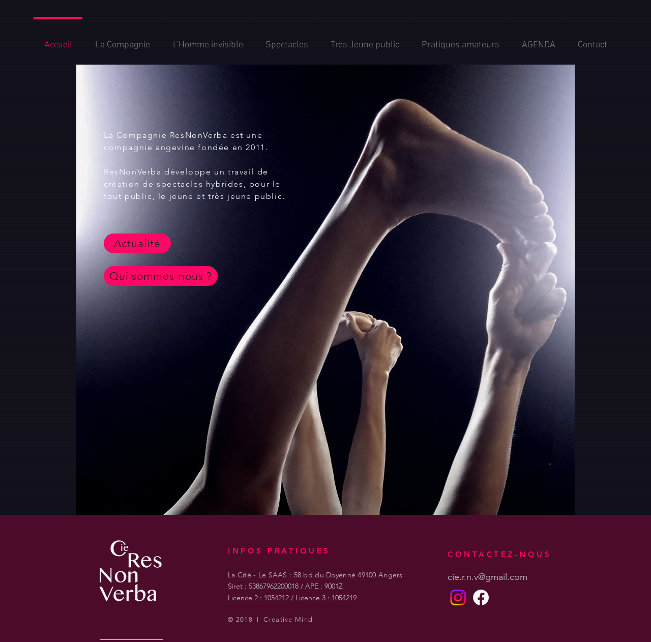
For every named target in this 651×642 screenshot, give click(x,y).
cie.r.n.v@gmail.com (487, 576)
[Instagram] (458, 597)
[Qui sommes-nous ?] (161, 276)
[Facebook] (480, 597)
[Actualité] (137, 243)
